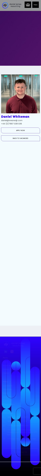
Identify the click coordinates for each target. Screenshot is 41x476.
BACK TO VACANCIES (20, 138)
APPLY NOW (20, 130)
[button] (35, 5)
